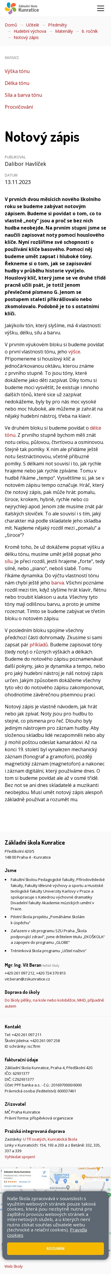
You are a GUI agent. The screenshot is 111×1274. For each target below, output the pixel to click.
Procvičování (19, 107)
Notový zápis (26, 37)
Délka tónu (17, 83)
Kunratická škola (62, 1139)
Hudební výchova (30, 31)
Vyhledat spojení (20, 1156)
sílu (8, 561)
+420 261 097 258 (45, 1040)
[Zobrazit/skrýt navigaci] (100, 8)
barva (57, 582)
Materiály (64, 31)
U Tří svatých (34, 1139)
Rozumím (55, 1248)
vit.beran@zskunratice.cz (27, 979)
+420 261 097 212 (19, 973)
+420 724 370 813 (51, 973)
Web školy (13, 1266)
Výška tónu (17, 71)
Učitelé (32, 25)
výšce (74, 351)
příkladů (39, 644)
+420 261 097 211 (26, 1034)
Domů (11, 25)
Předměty (57, 25)
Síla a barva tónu (23, 95)
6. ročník (90, 31)
